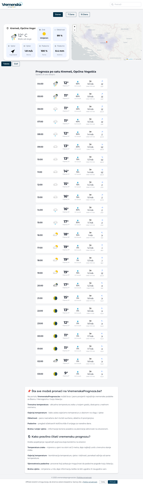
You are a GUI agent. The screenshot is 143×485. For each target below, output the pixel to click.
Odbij (103, 482)
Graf (16, 64)
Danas (58, 14)
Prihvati (113, 482)
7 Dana (71, 14)
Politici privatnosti (90, 482)
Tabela (6, 64)
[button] (106, 42)
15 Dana (84, 14)
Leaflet (129, 59)
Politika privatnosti (84, 478)
